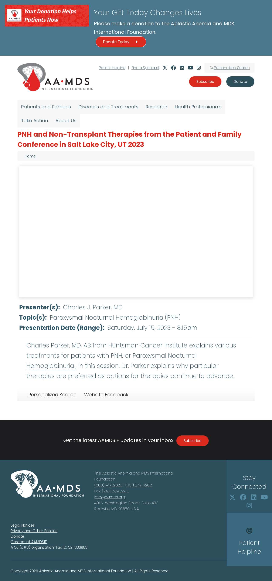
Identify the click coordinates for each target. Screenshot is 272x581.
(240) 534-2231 (115, 491)
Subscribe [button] (205, 81)
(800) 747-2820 (108, 485)
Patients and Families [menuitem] (46, 106)
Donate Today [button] (121, 41)
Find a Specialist (145, 67)
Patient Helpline (112, 67)
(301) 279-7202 (138, 485)
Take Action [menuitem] (34, 120)
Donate (17, 536)
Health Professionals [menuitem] (198, 106)
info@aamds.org (109, 497)
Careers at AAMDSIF (29, 541)
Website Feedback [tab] (106, 394)
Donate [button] (240, 81)
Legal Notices (23, 525)
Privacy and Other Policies (34, 530)
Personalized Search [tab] (52, 394)
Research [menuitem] (156, 106)
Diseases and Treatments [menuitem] (108, 106)
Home (30, 156)
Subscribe (192, 440)
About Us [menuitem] (65, 120)
